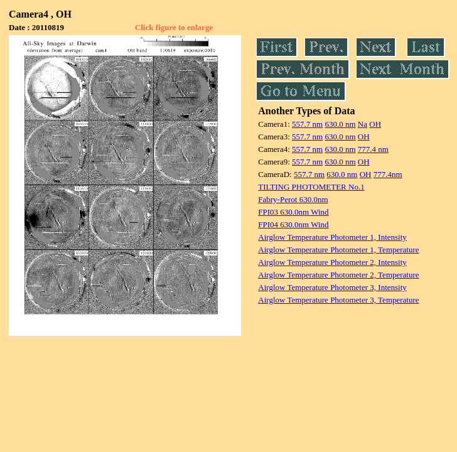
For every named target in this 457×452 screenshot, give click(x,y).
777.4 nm (373, 149)
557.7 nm (307, 124)
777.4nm (388, 174)
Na (362, 124)
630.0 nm (340, 124)
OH (375, 124)
